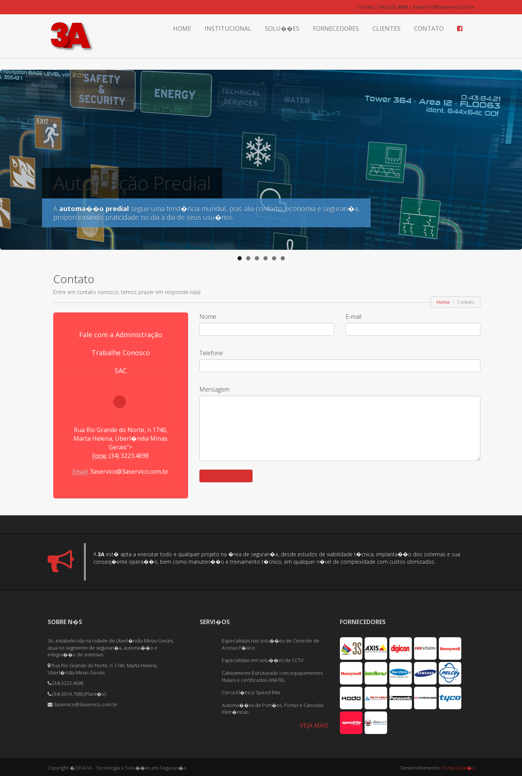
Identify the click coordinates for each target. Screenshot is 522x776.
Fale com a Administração (120, 334)
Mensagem (214, 389)
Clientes (386, 28)
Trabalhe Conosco (120, 352)
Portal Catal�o (458, 766)
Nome (207, 316)
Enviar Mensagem (226, 475)
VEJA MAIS (314, 724)
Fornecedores (336, 28)
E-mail (353, 316)
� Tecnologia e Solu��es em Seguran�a (99, 7)
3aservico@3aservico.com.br (129, 471)
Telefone (211, 353)
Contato (429, 28)
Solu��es (282, 28)
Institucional (228, 28)
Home (182, 28)
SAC (121, 370)
